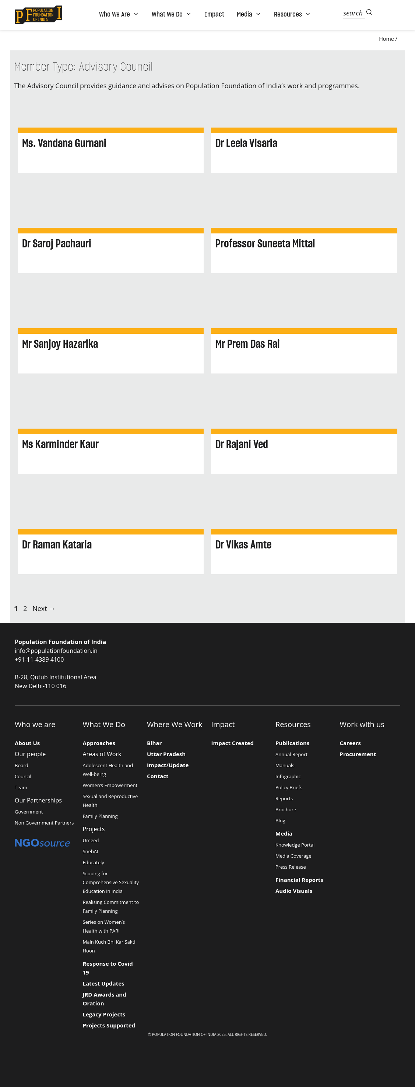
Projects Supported (108, 1025)
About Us (27, 743)
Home (386, 38)
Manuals (285, 765)
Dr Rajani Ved (241, 444)
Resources (292, 13)
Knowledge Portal (294, 844)
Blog (280, 820)
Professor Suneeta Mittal (265, 243)
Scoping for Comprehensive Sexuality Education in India (110, 882)
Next (43, 608)
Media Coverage (293, 855)
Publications (292, 743)
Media (249, 13)
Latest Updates (103, 983)
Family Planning (99, 816)
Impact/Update (168, 765)
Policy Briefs (288, 787)
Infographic (288, 776)
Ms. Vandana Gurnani (64, 143)
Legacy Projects (103, 1014)
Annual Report (291, 754)
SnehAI (90, 851)
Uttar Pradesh (166, 754)
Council (23, 776)
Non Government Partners (44, 822)
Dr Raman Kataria (57, 544)
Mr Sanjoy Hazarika (60, 344)
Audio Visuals (293, 890)
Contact (158, 776)
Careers (350, 743)
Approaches (98, 743)
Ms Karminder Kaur (60, 444)
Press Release (290, 866)
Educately (93, 862)
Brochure (285, 809)
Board (21, 765)
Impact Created (232, 743)
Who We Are (119, 13)
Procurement (358, 754)
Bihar (154, 743)
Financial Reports (299, 879)
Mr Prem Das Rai (247, 344)
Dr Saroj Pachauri (56, 243)
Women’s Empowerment (109, 785)
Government (29, 811)
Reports (284, 798)
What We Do (172, 13)
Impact (214, 14)
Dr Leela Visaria (246, 143)
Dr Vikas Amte (243, 544)
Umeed (90, 840)
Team (21, 787)
